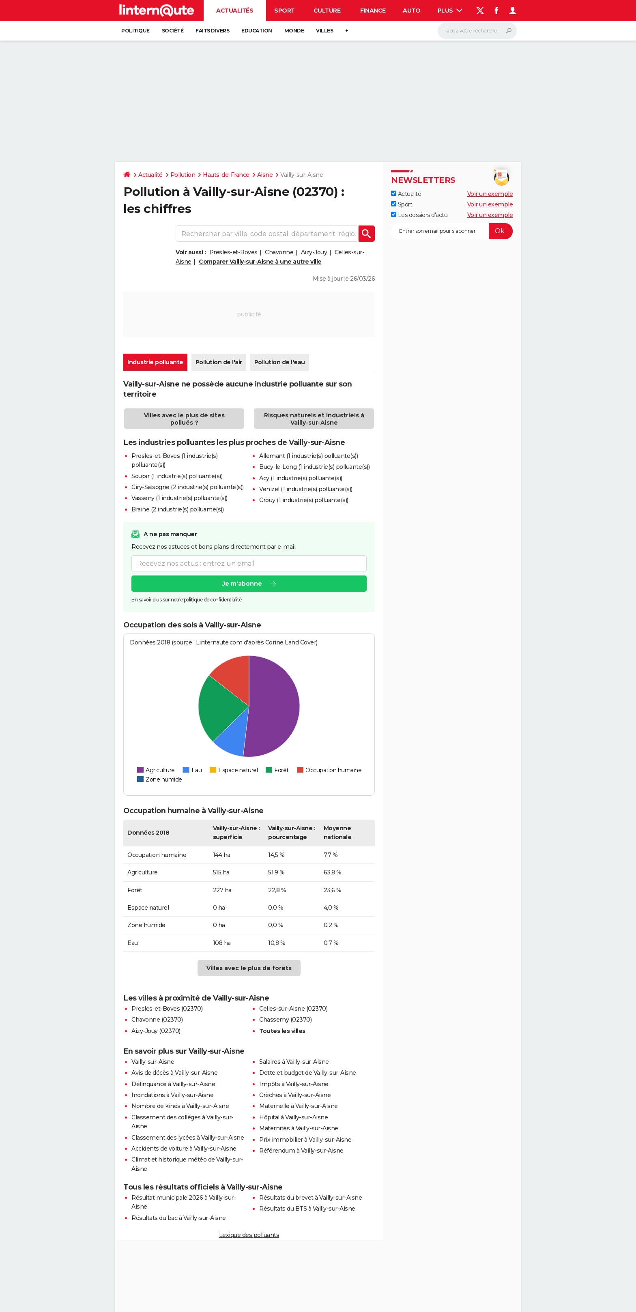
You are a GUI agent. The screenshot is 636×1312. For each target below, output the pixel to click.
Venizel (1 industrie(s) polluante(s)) (305, 489)
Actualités (234, 10)
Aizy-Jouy (314, 252)
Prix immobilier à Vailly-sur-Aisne (305, 1139)
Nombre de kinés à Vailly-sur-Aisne (180, 1106)
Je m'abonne (242, 584)
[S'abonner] (452, 231)
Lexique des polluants (249, 1235)
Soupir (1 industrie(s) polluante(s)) (176, 476)
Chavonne (279, 252)
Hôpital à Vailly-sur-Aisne (293, 1117)
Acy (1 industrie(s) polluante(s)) (300, 478)
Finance (373, 10)
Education (256, 31)
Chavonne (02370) (157, 1019)
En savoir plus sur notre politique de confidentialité (186, 600)
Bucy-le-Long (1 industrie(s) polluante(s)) (314, 466)
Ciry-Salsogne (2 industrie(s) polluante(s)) (187, 487)
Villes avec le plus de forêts (249, 968)
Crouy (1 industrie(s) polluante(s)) (303, 500)
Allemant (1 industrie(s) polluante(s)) (308, 456)
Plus (450, 10)
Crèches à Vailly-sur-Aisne (295, 1095)
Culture (327, 10)
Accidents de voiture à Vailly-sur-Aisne (183, 1148)
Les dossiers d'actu (419, 215)
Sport (284, 10)
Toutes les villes (282, 1031)
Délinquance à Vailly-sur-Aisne (173, 1084)
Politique (135, 31)
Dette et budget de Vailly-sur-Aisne (307, 1072)
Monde (294, 31)
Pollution (183, 174)
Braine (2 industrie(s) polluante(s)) (177, 509)
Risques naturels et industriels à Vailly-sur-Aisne (314, 419)
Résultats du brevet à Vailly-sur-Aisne (310, 1197)
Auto (411, 10)
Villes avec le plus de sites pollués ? (184, 419)
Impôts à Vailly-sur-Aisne (294, 1084)
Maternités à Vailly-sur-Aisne (298, 1128)
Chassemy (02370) (285, 1019)
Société (173, 31)
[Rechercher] (477, 31)
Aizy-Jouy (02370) (155, 1031)
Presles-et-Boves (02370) (166, 1008)
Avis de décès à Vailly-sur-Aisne (174, 1072)
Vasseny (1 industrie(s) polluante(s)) (179, 498)
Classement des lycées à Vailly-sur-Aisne (187, 1137)
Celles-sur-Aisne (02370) (293, 1008)
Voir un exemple (490, 194)
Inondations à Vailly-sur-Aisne (172, 1095)
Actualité (150, 174)
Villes (324, 31)
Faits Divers (212, 31)
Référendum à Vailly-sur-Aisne (301, 1150)
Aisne (265, 174)
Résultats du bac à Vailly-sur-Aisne (178, 1218)
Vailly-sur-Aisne (152, 1061)
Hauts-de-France (226, 174)
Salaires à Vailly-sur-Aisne (294, 1061)
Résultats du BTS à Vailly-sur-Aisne (307, 1208)
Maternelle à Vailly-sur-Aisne (298, 1106)
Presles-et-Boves (233, 252)
